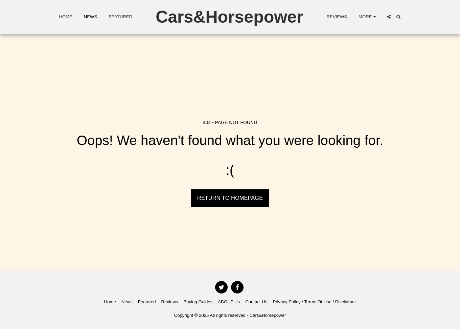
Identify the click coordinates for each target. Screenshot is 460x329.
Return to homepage (230, 198)
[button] (388, 17)
